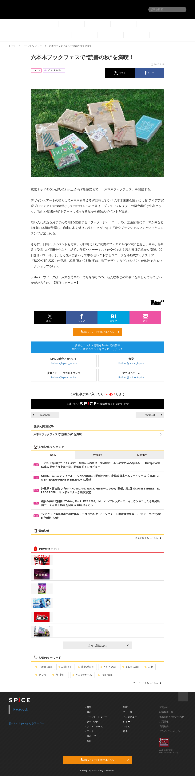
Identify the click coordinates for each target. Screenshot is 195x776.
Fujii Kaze (105, 674)
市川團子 (59, 674)
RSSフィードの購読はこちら (100, 331)
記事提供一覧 (166, 712)
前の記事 (41, 414)
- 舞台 (88, 712)
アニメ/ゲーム (82, 674)
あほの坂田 (130, 666)
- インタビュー (129, 717)
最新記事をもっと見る (148, 538)
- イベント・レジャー (96, 717)
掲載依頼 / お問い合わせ (171, 717)
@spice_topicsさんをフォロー (27, 723)
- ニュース (127, 712)
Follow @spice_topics (64, 363)
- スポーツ (91, 736)
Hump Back (43, 666)
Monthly (142, 454)
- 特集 (125, 731)
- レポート (127, 721)
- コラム (126, 726)
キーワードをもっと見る (147, 683)
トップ (12, 46)
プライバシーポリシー (170, 731)
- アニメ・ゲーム (94, 726)
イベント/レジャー (32, 46)
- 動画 (125, 707)
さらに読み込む (108, 645)
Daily (53, 454)
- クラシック (92, 721)
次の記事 (153, 414)
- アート (90, 731)
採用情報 (164, 721)
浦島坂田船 (86, 666)
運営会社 (164, 707)
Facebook (20, 709)
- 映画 (88, 740)
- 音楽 (88, 707)
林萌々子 (65, 666)
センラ (41, 674)
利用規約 (164, 726)
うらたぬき (108, 666)
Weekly (97, 454)
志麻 (149, 666)
